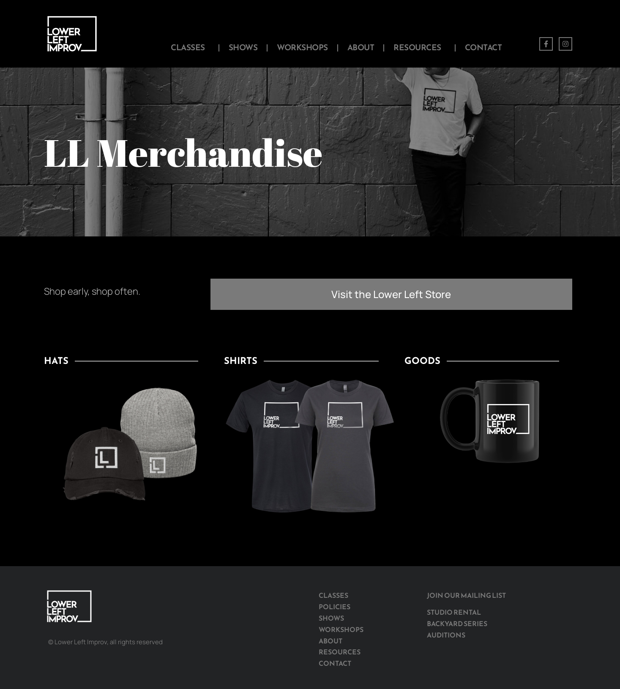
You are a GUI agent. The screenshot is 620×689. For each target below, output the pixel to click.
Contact (483, 47)
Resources (419, 47)
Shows (243, 47)
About (360, 47)
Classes (190, 47)
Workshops (302, 47)
